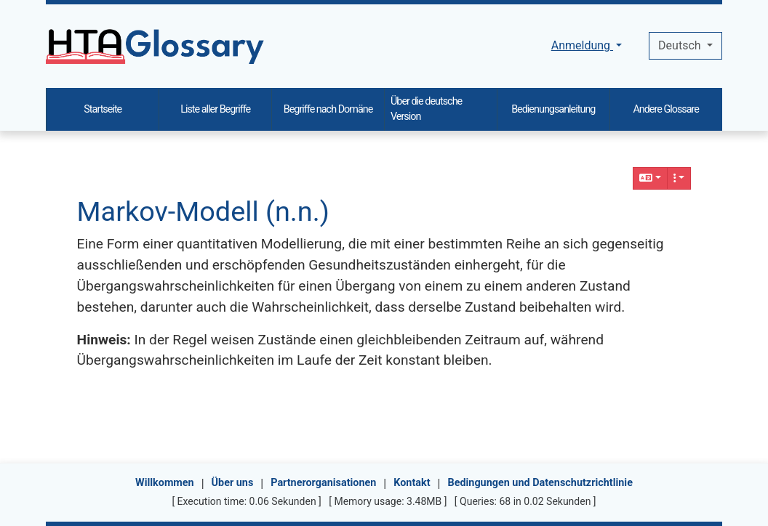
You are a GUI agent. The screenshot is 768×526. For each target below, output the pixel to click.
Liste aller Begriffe (215, 109)
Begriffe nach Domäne (328, 109)
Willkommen (164, 483)
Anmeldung (582, 45)
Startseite (102, 109)
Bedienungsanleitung (553, 109)
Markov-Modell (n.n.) (203, 211)
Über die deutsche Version (426, 109)
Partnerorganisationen (323, 483)
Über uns (233, 483)
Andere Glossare (666, 109)
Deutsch (680, 45)
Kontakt (411, 483)
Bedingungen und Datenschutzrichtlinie (539, 483)
